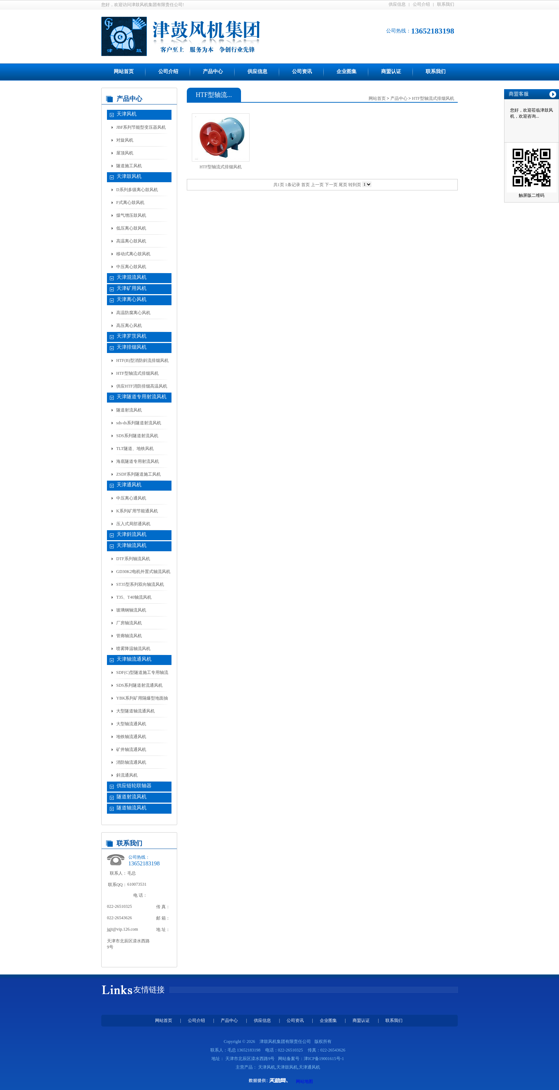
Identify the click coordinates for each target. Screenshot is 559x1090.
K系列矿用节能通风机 (137, 510)
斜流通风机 (127, 775)
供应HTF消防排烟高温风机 (141, 386)
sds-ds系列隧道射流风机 (138, 422)
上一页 (317, 184)
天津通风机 (129, 484)
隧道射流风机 (129, 410)
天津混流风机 (132, 277)
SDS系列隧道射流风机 (137, 435)
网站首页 (124, 71)
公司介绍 (421, 4)
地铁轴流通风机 (131, 736)
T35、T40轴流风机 (134, 597)
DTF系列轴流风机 (133, 558)
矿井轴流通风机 (131, 749)
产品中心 (213, 71)
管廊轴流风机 (129, 635)
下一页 (331, 184)
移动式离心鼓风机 (133, 253)
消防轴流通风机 (131, 762)
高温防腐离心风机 (133, 312)
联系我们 (445, 4)
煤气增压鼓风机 (131, 215)
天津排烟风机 (132, 347)
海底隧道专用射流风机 (137, 461)
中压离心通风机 (131, 498)
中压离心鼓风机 (131, 266)
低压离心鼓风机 (131, 228)
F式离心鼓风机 (130, 202)
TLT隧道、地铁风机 (135, 448)
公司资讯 (302, 71)
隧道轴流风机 (132, 807)
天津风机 (127, 114)
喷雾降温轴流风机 (133, 648)
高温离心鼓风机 (131, 241)
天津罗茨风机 (132, 336)
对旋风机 (124, 140)
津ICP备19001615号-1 (324, 1058)
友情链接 (149, 989)
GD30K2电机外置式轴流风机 (143, 571)
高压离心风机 (129, 325)
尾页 (343, 184)
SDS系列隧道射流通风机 (139, 685)
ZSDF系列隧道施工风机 (138, 474)
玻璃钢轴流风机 (131, 610)
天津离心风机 (132, 299)
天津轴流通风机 (134, 659)
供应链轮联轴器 (134, 785)
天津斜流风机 (132, 534)
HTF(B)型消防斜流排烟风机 (142, 360)
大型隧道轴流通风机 (135, 710)
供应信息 (397, 4)
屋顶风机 (124, 152)
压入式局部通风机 (133, 523)
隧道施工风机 (129, 165)
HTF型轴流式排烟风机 (137, 373)
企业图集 (347, 71)
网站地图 (304, 1081)
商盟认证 (391, 71)
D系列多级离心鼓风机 (137, 189)
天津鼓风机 (129, 176)
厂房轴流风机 (129, 622)
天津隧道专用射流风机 (141, 396)
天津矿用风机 (132, 288)
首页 (305, 184)
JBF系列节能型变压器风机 (141, 127)
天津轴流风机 (132, 545)
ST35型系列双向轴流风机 (140, 584)
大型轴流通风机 (131, 723)
